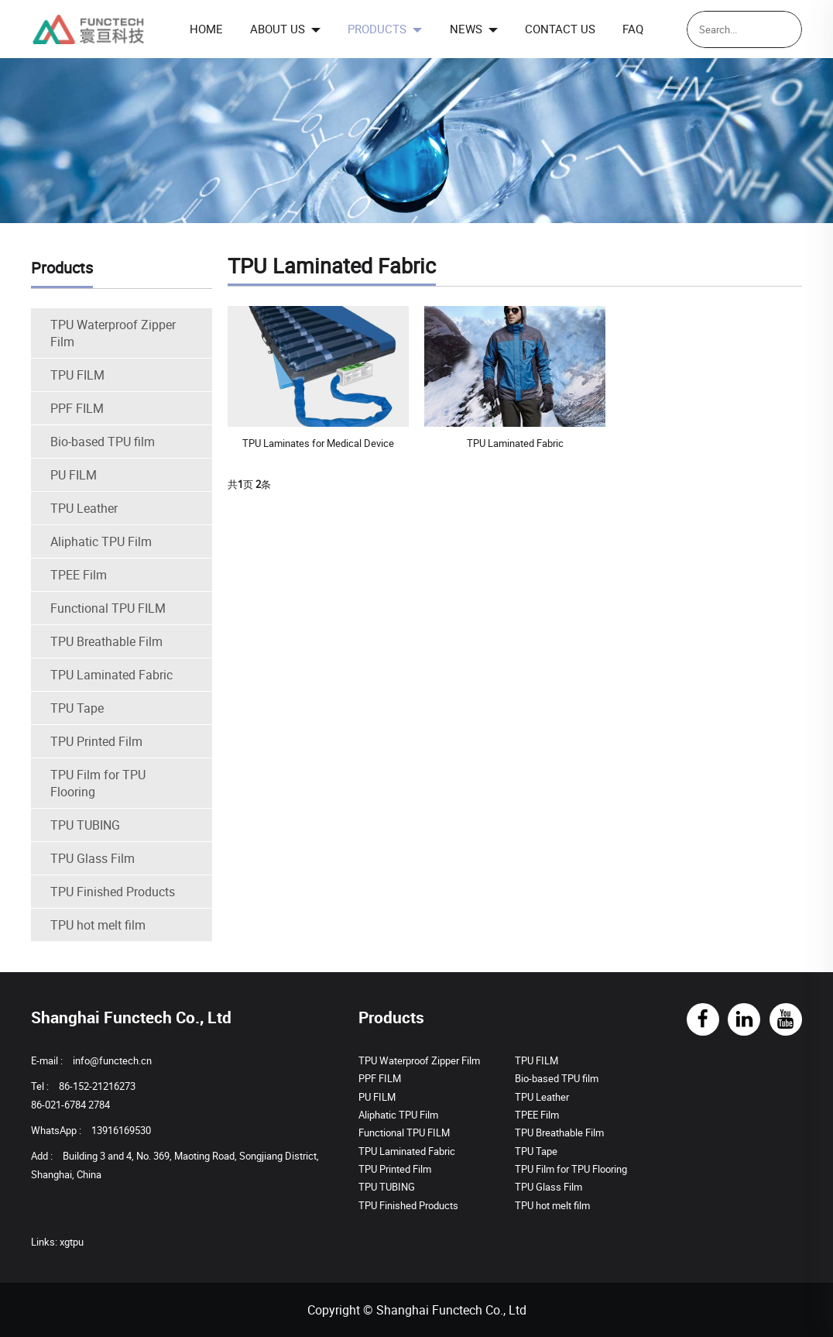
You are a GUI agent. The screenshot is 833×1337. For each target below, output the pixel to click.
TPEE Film (78, 574)
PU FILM (73, 474)
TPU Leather (84, 508)
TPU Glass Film (92, 858)
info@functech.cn (112, 1060)
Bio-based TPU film (102, 441)
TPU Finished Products (112, 891)
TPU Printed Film (96, 741)
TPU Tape (77, 708)
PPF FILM (77, 408)
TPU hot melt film (98, 924)
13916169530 (121, 1130)
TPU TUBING (85, 824)
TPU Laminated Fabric (111, 674)
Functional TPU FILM (108, 608)
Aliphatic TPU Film (101, 541)
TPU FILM (77, 374)
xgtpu (72, 1242)
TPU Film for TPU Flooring (98, 783)
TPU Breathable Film (106, 641)
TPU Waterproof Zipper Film (113, 333)
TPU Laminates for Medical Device (318, 443)
